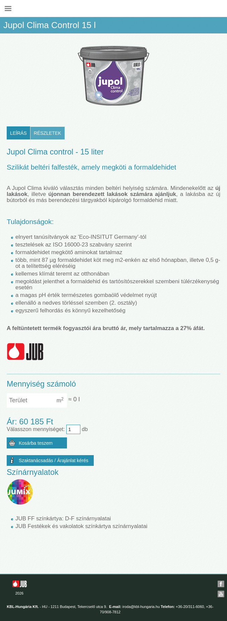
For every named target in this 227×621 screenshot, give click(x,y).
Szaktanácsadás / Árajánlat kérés (53, 460)
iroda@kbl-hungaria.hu (141, 607)
